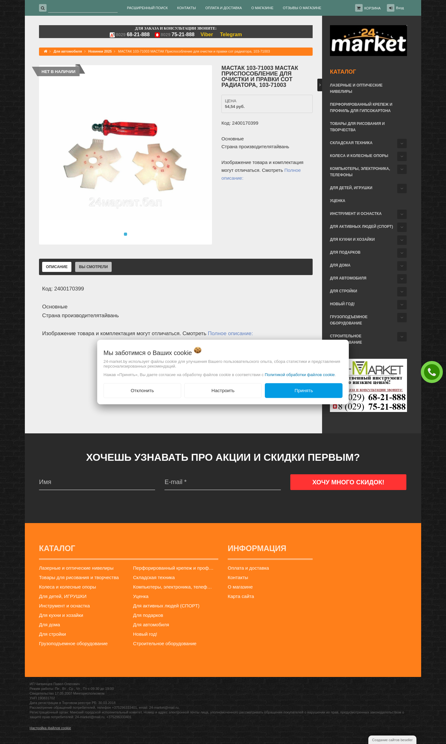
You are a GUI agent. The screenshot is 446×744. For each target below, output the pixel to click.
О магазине (240, 586)
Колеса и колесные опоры (359, 156)
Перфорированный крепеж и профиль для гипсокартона (361, 107)
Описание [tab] (57, 267)
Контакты (238, 577)
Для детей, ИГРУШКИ (351, 188)
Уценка (337, 201)
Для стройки (343, 291)
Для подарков (345, 252)
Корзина (372, 8)
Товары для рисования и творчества (357, 126)
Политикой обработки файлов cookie (300, 374)
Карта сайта (241, 596)
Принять (303, 390)
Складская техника (351, 143)
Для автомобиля (348, 278)
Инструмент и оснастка (356, 213)
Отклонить (142, 390)
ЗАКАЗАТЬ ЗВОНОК (433, 371)
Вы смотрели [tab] (93, 267)
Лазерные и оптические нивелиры (356, 88)
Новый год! (342, 304)
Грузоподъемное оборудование (349, 320)
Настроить (222, 390)
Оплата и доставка (248, 568)
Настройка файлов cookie (50, 728)
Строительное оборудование (346, 339)
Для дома (340, 265)
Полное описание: (230, 333)
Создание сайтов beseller (392, 740)
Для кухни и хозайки (352, 239)
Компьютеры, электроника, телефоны (360, 171)
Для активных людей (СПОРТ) (361, 226)
